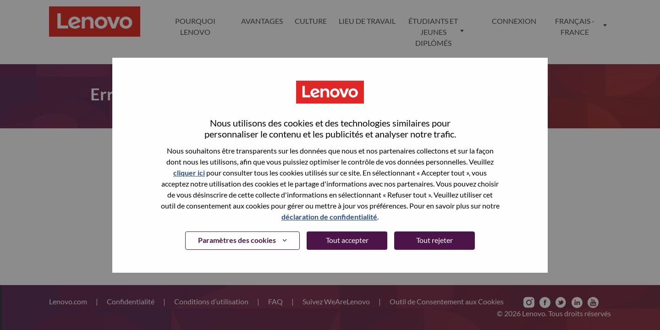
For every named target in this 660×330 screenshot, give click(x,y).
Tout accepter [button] (347, 240)
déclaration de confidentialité (329, 216)
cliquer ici (189, 172)
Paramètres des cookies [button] (237, 240)
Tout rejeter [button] (434, 240)
